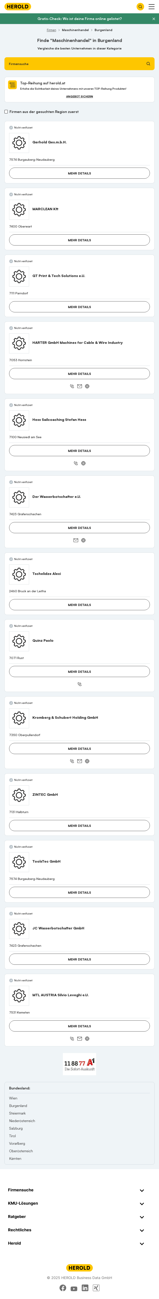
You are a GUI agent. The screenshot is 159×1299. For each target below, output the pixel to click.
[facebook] (63, 1288)
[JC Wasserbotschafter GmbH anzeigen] (19, 929)
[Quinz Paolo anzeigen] (19, 641)
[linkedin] (85, 1288)
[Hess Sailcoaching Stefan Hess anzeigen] (19, 420)
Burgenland (18, 1105)
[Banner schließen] (153, 19)
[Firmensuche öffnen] (140, 6)
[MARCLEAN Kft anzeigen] (19, 210)
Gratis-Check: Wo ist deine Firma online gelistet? (80, 18)
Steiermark (17, 1113)
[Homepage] (17, 6)
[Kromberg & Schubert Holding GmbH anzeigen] (19, 718)
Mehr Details (79, 173)
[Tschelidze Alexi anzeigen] (19, 574)
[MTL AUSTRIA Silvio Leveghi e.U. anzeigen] (19, 996)
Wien (13, 1098)
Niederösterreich (22, 1121)
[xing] (96, 1288)
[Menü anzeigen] (152, 6)
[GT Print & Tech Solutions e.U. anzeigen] (19, 277)
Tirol (12, 1136)
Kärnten (15, 1158)
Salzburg (16, 1128)
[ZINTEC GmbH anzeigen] (19, 795)
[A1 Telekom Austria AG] (79, 1064)
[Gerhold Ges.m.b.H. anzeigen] (19, 143)
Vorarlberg (17, 1143)
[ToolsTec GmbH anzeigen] (19, 862)
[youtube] (74, 1288)
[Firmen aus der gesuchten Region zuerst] (6, 111)
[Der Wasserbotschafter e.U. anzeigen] (19, 497)
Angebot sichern (79, 96)
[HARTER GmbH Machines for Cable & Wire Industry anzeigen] (19, 343)
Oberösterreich (21, 1151)
